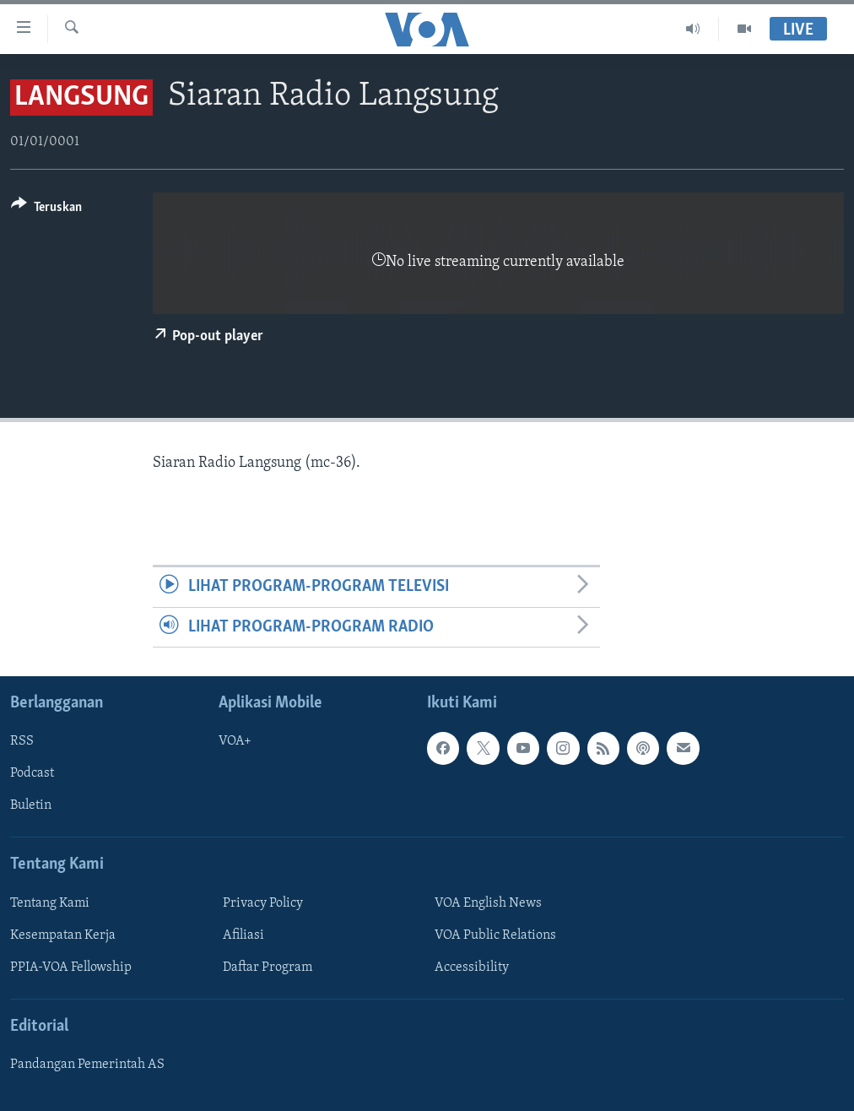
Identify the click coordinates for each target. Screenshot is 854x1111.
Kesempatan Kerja (63, 935)
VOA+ (235, 741)
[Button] (46, 209)
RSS (22, 741)
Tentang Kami (49, 903)
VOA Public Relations (495, 935)
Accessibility (472, 967)
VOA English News (488, 903)
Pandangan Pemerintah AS (87, 1064)
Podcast (32, 773)
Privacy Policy (263, 903)
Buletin (30, 805)
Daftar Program (267, 967)
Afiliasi (243, 935)
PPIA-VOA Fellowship (71, 967)
